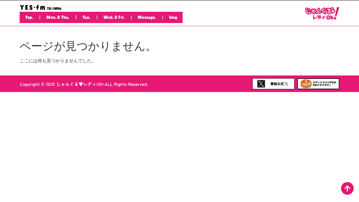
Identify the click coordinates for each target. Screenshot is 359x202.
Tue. (86, 17)
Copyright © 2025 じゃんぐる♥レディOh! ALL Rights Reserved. (84, 84)
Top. (29, 17)
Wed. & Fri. (114, 17)
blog (173, 17)
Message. (147, 17)
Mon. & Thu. (57, 17)
